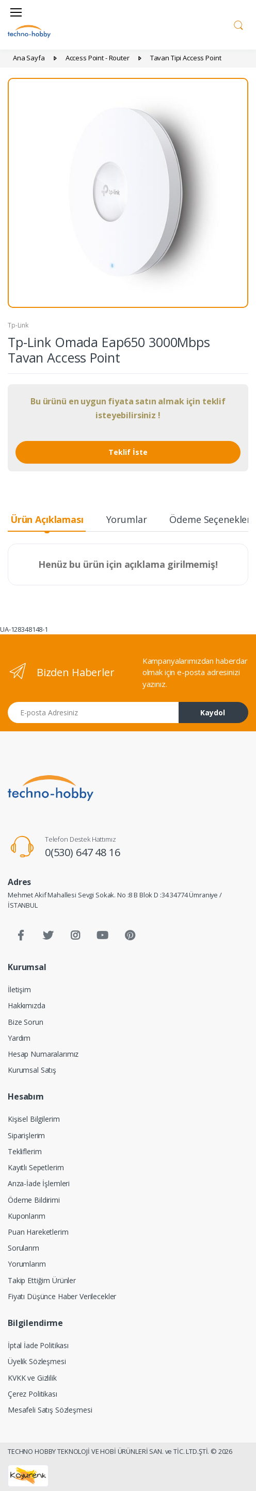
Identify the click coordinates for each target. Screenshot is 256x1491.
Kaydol (212, 712)
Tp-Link (18, 325)
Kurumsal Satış (32, 1070)
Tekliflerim (24, 1151)
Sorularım (23, 1248)
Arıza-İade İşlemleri (39, 1183)
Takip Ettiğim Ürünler (42, 1280)
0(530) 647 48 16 (82, 852)
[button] (238, 23)
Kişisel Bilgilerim (33, 1119)
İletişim (19, 989)
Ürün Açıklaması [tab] (47, 519)
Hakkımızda (26, 1005)
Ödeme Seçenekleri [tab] (211, 519)
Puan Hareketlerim (38, 1232)
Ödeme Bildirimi (34, 1200)
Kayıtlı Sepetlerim (35, 1167)
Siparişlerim (26, 1135)
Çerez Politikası (32, 1394)
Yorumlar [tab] (126, 519)
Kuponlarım (26, 1216)
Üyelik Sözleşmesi (37, 1361)
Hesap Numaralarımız (43, 1054)
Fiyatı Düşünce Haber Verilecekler (62, 1296)
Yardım (19, 1038)
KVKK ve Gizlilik (32, 1378)
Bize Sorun (25, 1022)
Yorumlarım (27, 1264)
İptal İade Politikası (38, 1345)
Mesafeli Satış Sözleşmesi (50, 1410)
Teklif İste (128, 452)
